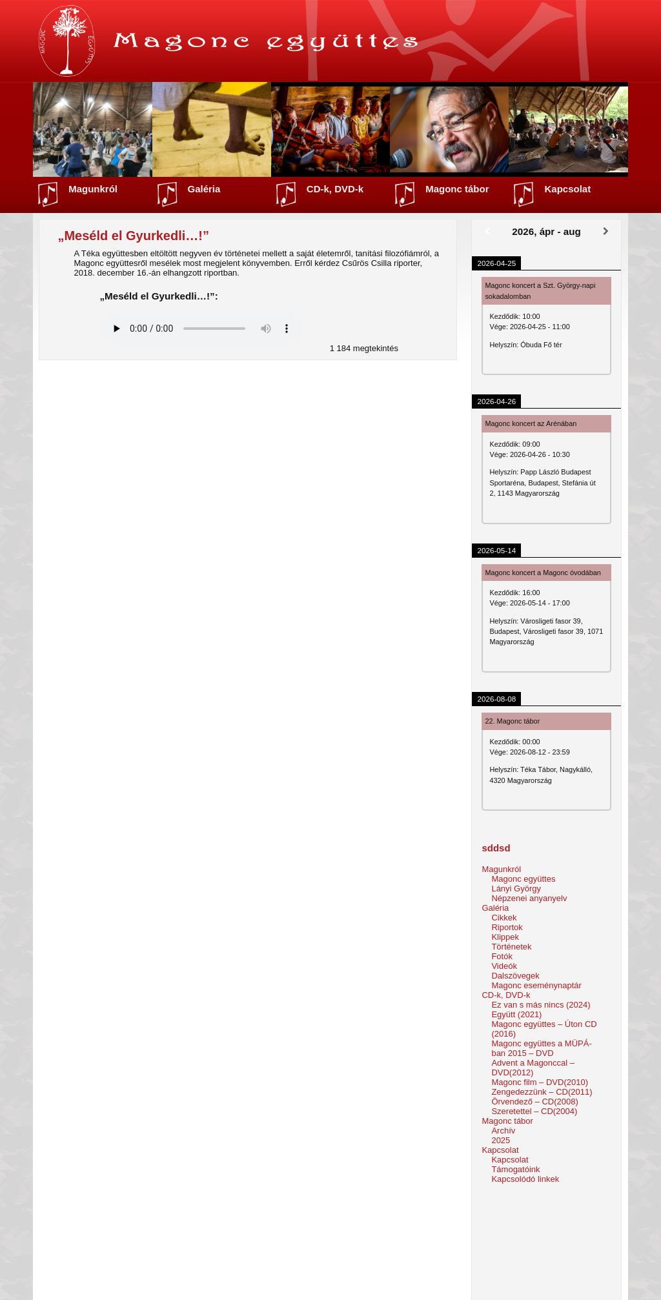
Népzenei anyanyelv (529, 898)
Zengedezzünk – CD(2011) (541, 1092)
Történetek (511, 946)
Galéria (204, 188)
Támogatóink (515, 1169)
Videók (504, 966)
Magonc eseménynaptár (536, 985)
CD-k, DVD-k (335, 188)
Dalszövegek (515, 975)
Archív (503, 1130)
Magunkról (92, 188)
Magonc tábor (457, 188)
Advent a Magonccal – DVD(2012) (533, 1067)
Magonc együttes (523, 879)
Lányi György (516, 888)
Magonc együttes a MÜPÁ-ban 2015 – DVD (541, 1048)
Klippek (505, 937)
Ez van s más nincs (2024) (540, 1005)
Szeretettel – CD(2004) (534, 1111)
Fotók (502, 956)
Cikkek (503, 917)
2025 (500, 1140)
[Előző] (487, 231)
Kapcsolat (567, 188)
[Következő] (606, 231)
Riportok (506, 927)
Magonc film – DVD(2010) (539, 1082)
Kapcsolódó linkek (525, 1179)
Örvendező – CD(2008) (534, 1101)
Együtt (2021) (516, 1014)
